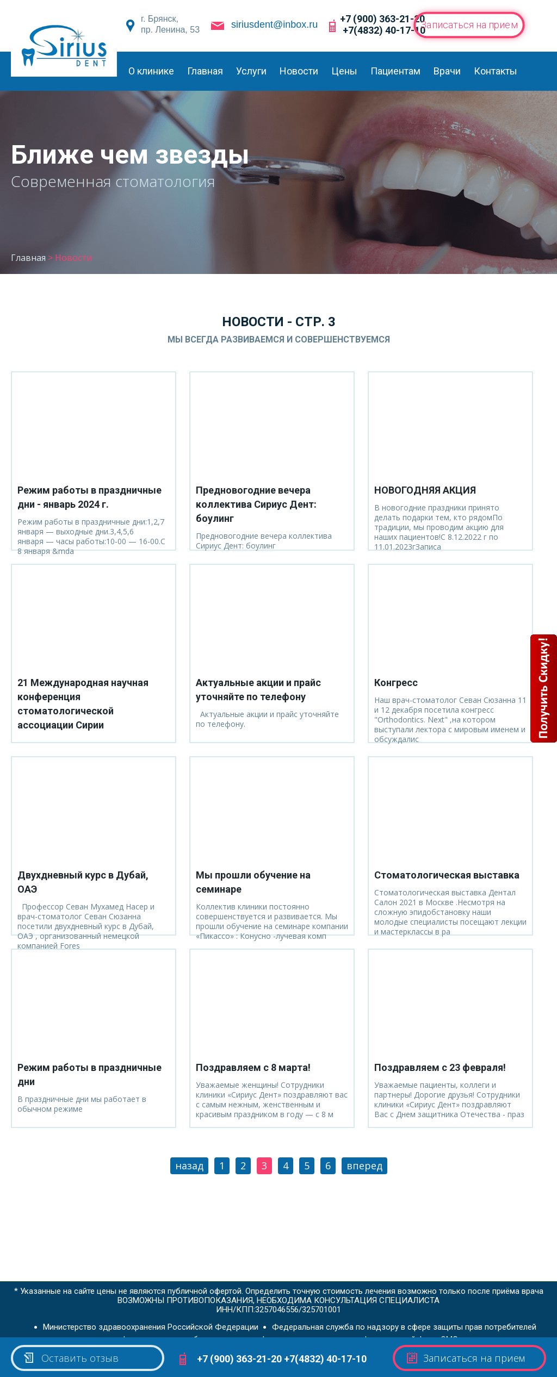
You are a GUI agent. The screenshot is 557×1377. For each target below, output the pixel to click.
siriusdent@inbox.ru (274, 24)
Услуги (251, 71)
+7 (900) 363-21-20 (382, 18)
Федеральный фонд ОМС (410, 1337)
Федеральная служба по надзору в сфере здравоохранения (235, 1337)
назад (189, 1165)
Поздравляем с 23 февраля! (440, 1067)
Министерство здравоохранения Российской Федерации (150, 1324)
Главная (205, 71)
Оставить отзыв (70, 1357)
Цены (344, 71)
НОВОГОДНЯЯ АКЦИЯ (425, 490)
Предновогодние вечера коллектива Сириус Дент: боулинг (256, 504)
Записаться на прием (469, 24)
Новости (299, 71)
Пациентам (395, 71)
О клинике (151, 71)
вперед (364, 1165)
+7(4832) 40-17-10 (384, 30)
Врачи (447, 71)
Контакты (495, 71)
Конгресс (396, 682)
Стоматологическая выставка (446, 875)
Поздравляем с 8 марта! (253, 1067)
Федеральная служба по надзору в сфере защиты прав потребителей (404, 1324)
